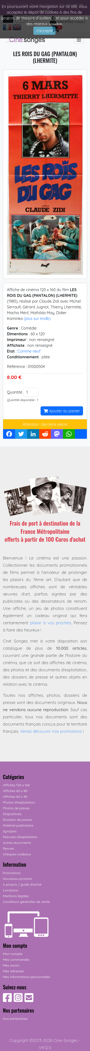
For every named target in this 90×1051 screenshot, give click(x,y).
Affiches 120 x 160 (16, 785)
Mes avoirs (11, 965)
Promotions (12, 873)
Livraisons (10, 890)
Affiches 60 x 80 (15, 791)
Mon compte (13, 954)
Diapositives (12, 814)
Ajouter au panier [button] (62, 410)
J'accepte (44, 30)
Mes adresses (13, 971)
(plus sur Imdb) (37, 318)
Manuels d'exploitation (20, 837)
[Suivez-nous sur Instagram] (18, 1000)
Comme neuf (29, 351)
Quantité (14, 392)
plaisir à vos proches (50, 622)
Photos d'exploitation (19, 802)
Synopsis (10, 831)
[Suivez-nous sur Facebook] (7, 1000)
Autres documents (17, 843)
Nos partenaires (15, 1018)
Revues (8, 848)
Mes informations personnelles (26, 977)
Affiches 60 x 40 (15, 796)
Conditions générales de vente (26, 902)
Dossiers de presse (17, 819)
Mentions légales (16, 896)
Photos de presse (16, 808)
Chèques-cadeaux (17, 854)
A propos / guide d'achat (22, 884)
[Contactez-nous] (28, 1000)
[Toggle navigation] (79, 39)
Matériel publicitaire (18, 825)
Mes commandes (16, 959)
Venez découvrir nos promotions (51, 731)
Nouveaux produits (17, 879)
